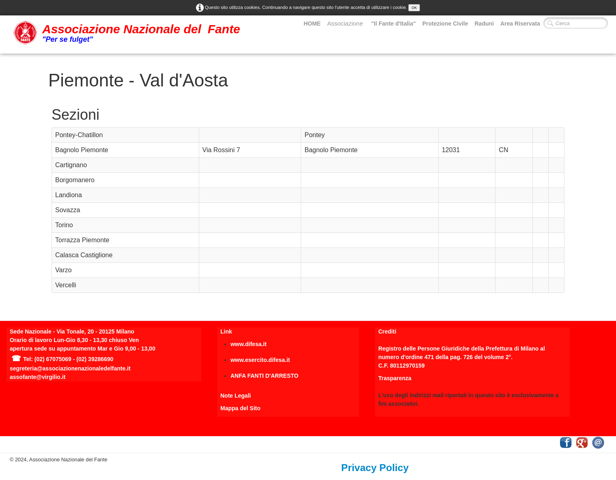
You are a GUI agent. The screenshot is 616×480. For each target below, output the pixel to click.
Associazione (346, 23)
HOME (312, 23)
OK (414, 8)
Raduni (483, 23)
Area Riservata (520, 23)
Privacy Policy (375, 467)
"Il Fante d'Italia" (393, 23)
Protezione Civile (445, 23)
